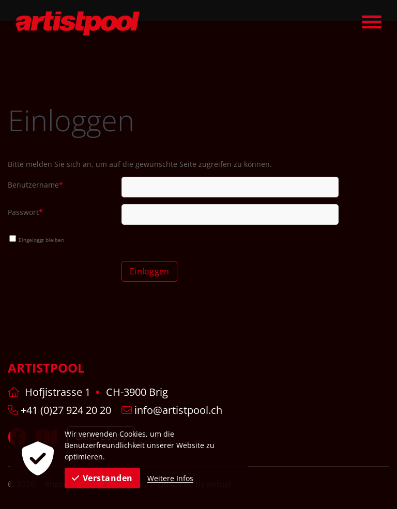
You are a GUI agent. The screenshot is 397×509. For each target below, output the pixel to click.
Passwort (25, 213)
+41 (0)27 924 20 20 (59, 410)
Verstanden (102, 478)
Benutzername (35, 186)
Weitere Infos (170, 478)
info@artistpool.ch (171, 410)
